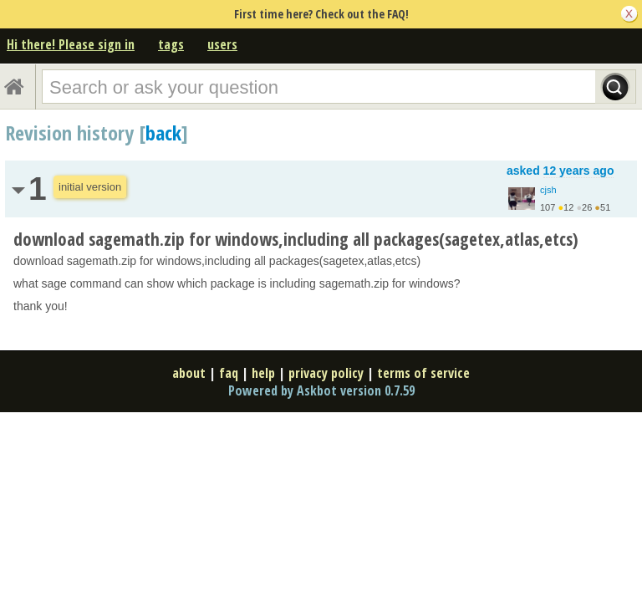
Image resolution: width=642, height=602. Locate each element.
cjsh (548, 190)
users (222, 44)
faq (228, 373)
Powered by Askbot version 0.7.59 (321, 390)
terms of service (423, 373)
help (263, 373)
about (189, 373)
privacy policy (326, 373)
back (163, 132)
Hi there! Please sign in (71, 44)
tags (171, 44)
